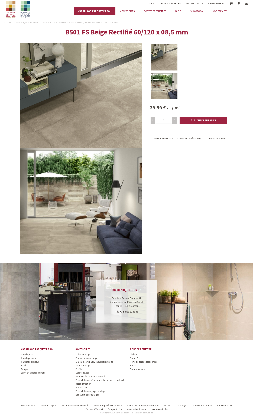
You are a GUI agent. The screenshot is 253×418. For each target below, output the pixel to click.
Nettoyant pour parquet (87, 394)
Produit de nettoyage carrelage (90, 391)
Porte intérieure (137, 369)
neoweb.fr (148, 412)
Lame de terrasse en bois (33, 372)
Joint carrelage (83, 365)
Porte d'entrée (137, 358)
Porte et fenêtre (140, 349)
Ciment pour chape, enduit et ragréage (94, 361)
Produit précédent (188, 138)
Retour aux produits (163, 138)
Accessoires (83, 349)
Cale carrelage (82, 372)
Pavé (23, 365)
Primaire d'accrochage (86, 358)
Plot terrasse (81, 387)
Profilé (79, 369)
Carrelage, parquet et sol (37, 349)
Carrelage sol (27, 354)
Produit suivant (219, 138)
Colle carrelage (83, 354)
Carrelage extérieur (30, 361)
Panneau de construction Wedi (90, 376)
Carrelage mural (28, 358)
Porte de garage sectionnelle (143, 361)
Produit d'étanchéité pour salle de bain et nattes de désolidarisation (100, 382)
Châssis (133, 354)
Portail (133, 365)
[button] (203, 120)
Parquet (25, 369)
